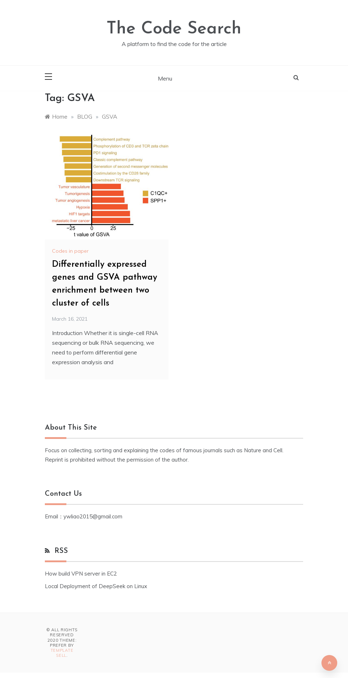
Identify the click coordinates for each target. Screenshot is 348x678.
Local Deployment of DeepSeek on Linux (96, 586)
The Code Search (174, 29)
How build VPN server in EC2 (81, 573)
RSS (61, 551)
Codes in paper (70, 251)
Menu (165, 78)
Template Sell (62, 653)
